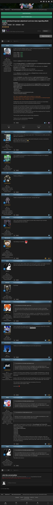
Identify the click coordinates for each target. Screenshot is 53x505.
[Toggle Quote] (15, 305)
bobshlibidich (7, 301)
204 (7, 144)
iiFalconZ (7, 282)
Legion (7, 260)
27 (7, 295)
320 (7, 185)
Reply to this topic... (12, 482)
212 (7, 355)
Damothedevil (7, 342)
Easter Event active (26, 13)
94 (7, 250)
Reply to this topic (46, 36)
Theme (21, 497)
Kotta (7, 397)
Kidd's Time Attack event (26, 16)
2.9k (7, 58)
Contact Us (32, 497)
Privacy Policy (26, 497)
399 (7, 336)
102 (7, 273)
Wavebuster (7, 238)
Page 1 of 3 (16, 41)
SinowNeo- (7, 194)
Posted (17, 45)
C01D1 (7, 152)
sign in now (28, 476)
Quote (17, 122)
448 (7, 314)
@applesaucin (32, 327)
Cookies (36, 497)
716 (7, 230)
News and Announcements (18, 31)
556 (7, 165)
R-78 (7, 45)
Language (17, 497)
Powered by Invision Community (26, 499)
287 (7, 372)
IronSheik (7, 217)
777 (7, 173)
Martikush (7, 359)
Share (39, 30)
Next (9, 41)
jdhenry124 (7, 323)
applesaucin (7, 132)
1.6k (7, 410)
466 (7, 207)
